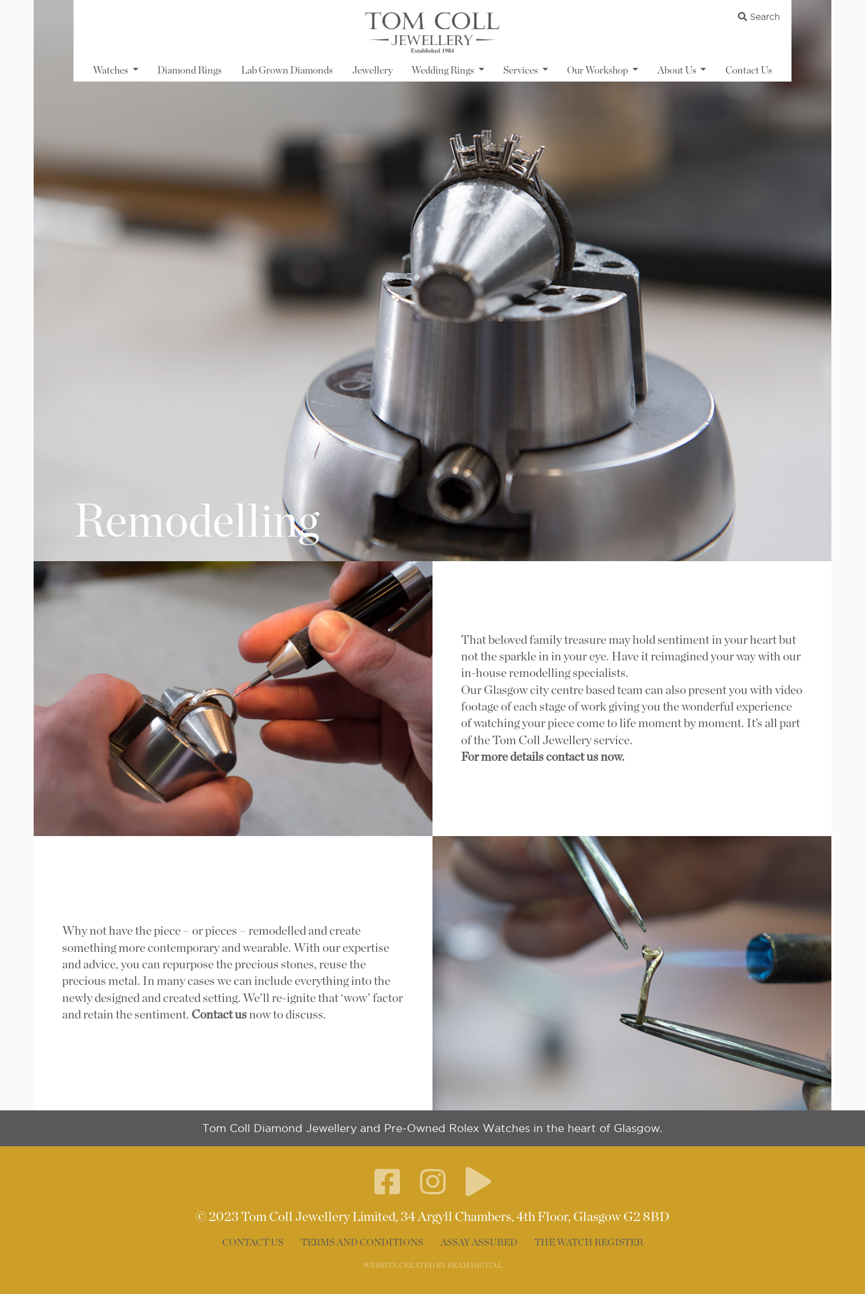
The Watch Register (588, 1242)
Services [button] (521, 71)
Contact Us (748, 71)
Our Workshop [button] (598, 71)
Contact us (218, 1015)
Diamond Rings (189, 71)
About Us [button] (678, 71)
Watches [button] (111, 71)
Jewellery (372, 71)
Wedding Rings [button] (443, 71)
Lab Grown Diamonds (287, 71)
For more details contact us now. (543, 757)
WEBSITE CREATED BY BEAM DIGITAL (432, 1265)
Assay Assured (478, 1242)
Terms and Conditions (362, 1242)
